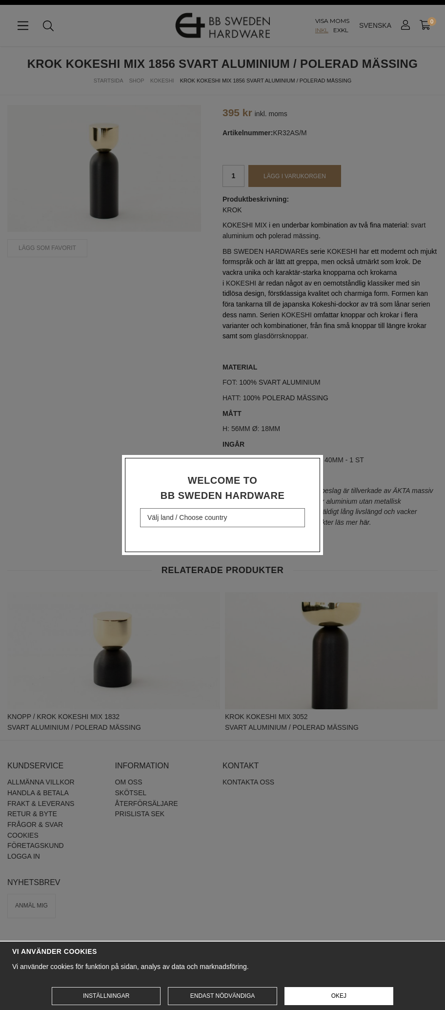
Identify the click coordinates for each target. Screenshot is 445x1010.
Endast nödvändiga (222, 995)
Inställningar (106, 995)
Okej (338, 995)
